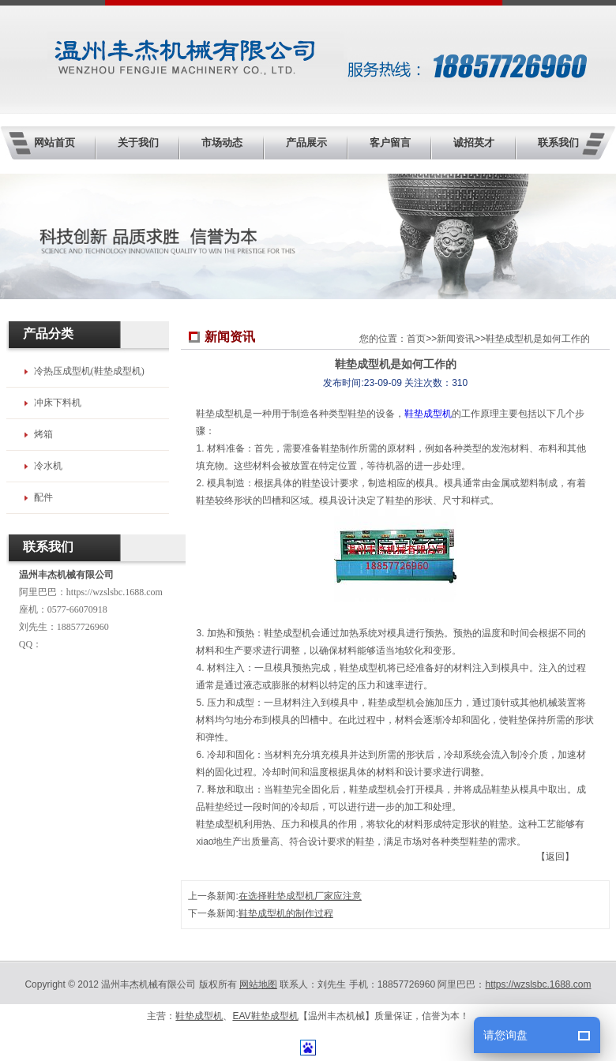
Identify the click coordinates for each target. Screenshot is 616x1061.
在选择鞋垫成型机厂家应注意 (300, 896)
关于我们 (138, 142)
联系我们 (558, 142)
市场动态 (221, 142)
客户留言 (390, 142)
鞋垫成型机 (428, 413)
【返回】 (555, 856)
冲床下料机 (57, 402)
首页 (416, 338)
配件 (43, 497)
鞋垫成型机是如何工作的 (538, 338)
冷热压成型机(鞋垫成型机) (89, 371)
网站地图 (258, 984)
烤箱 (43, 434)
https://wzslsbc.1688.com (114, 592)
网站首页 (54, 142)
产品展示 (306, 142)
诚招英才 (473, 142)
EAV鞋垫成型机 (265, 1016)
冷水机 (48, 465)
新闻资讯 (456, 338)
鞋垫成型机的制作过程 (286, 913)
